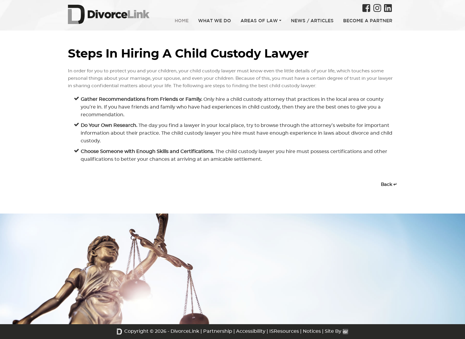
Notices (312, 331)
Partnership (217, 331)
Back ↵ (389, 184)
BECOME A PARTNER (367, 20)
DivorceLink (185, 331)
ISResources (284, 331)
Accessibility (250, 331)
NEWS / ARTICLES (312, 20)
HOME (182, 20)
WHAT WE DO (214, 20)
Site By (336, 331)
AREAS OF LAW (259, 20)
